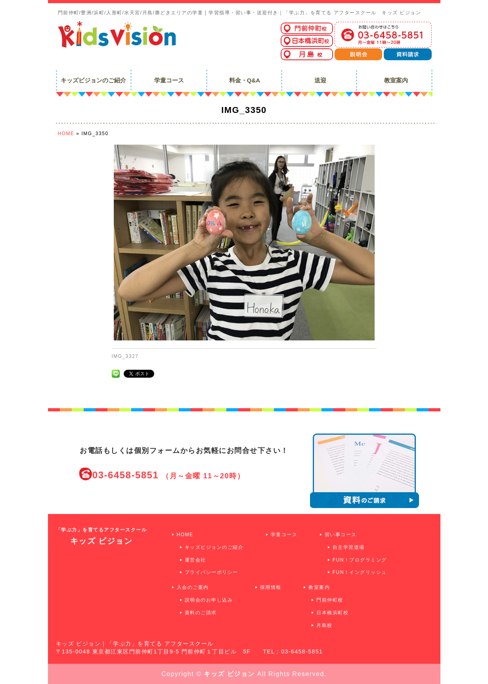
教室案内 (319, 587)
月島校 (324, 625)
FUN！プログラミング (360, 560)
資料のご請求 (201, 612)
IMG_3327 (125, 356)
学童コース (284, 534)
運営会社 (195, 560)
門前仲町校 (329, 600)
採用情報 (270, 587)
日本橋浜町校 (332, 612)
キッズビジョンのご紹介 (214, 547)
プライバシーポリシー (211, 572)
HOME (185, 534)
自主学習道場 (349, 547)
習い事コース (341, 534)
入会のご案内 (193, 587)
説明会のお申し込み (209, 600)
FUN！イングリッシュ (360, 572)
